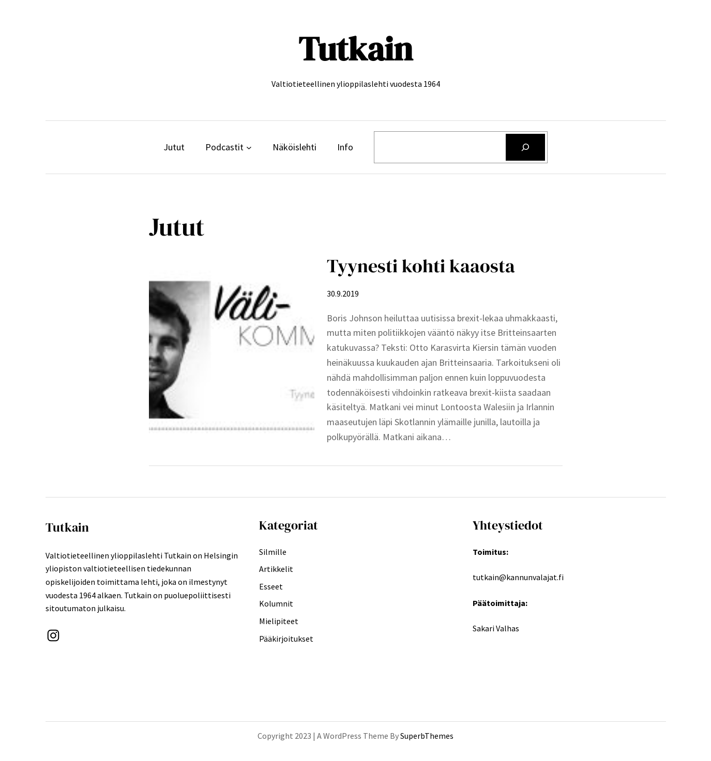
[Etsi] (525, 147)
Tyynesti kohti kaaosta (421, 266)
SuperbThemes (426, 736)
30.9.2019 (343, 293)
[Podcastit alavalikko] (249, 147)
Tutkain (355, 48)
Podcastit (224, 147)
